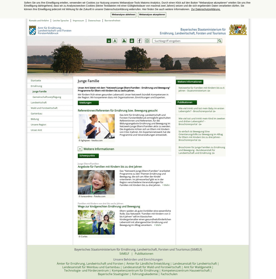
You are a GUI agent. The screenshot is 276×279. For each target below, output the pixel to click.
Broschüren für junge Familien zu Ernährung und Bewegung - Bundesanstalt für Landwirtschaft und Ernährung (202, 150)
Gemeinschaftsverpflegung (47, 97)
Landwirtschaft (39, 102)
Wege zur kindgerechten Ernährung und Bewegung (109, 206)
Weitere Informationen (99, 149)
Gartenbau (36, 113)
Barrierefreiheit (112, 20)
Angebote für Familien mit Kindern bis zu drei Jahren (110, 166)
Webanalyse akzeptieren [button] (152, 14)
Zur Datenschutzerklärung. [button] (205, 9)
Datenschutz (94, 20)
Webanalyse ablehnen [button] (123, 14)
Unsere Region (38, 124)
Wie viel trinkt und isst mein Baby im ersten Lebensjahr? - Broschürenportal (201, 110)
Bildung (35, 119)
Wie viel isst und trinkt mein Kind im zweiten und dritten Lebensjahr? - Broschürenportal (202, 121)
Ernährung (36, 86)
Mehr (167, 185)
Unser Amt (36, 130)
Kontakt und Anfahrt (39, 20)
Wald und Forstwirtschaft (44, 108)
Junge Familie (39, 91)
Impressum (78, 20)
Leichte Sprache (61, 20)
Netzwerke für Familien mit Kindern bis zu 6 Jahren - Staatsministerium (201, 89)
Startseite (36, 80)
